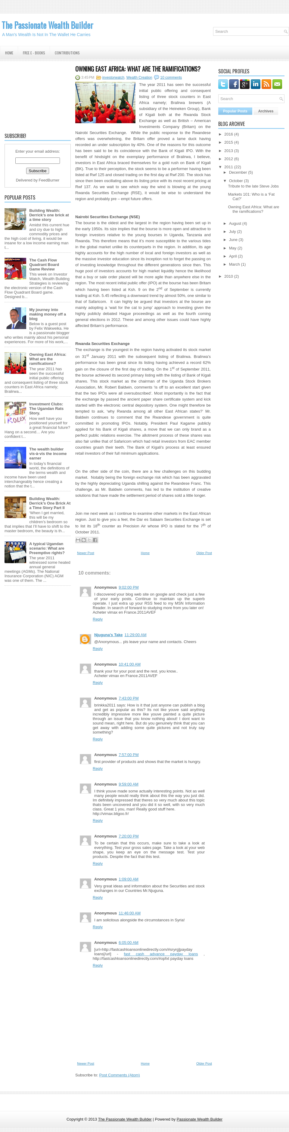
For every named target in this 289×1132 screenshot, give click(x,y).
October (236, 180)
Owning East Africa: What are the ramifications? (47, 359)
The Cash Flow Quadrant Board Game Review (44, 264)
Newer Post (85, 553)
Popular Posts (235, 111)
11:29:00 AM (136, 635)
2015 (228, 142)
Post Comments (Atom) (119, 1075)
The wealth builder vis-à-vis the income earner (48, 453)
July (232, 231)
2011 (228, 167)
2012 (228, 159)
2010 (228, 276)
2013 (228, 150)
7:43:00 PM (129, 698)
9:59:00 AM (128, 784)
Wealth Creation (139, 77)
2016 (228, 134)
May (233, 248)
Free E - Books (34, 52)
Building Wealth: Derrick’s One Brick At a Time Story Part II (49, 503)
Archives (266, 111)
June (233, 239)
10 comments (171, 77)
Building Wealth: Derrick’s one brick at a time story (49, 215)
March (234, 264)
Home (9, 52)
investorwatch (113, 77)
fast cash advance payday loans (161, 954)
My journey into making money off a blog (47, 314)
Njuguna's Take (108, 635)
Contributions (67, 52)
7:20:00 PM (129, 836)
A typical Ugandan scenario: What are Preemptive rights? (47, 548)
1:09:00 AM (128, 879)
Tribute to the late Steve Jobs (253, 186)
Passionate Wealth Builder (199, 1119)
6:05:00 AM (128, 942)
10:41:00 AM (130, 664)
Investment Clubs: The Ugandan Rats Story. (46, 408)
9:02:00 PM (129, 587)
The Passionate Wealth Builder (47, 25)
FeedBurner (49, 180)
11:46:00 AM (130, 913)
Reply (98, 619)
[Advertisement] (38, 96)
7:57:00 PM (129, 754)
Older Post (204, 553)
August (235, 223)
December (238, 172)
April (233, 256)
